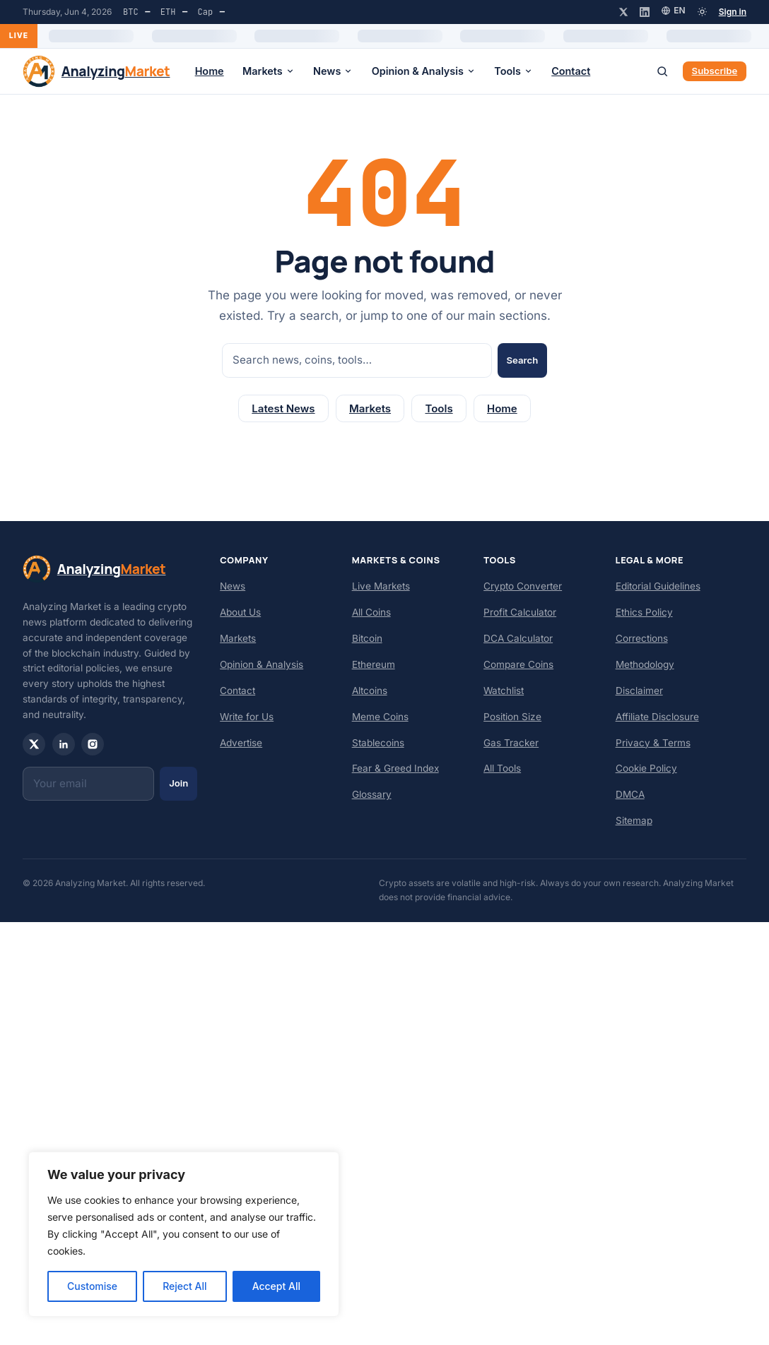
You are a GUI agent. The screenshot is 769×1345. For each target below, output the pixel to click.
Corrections (642, 638)
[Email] (88, 784)
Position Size (512, 716)
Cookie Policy (646, 768)
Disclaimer (639, 690)
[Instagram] (92, 744)
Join (178, 783)
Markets (268, 71)
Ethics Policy (644, 612)
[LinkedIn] (645, 12)
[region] (183, 1234)
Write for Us (247, 716)
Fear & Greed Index (395, 768)
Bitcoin (367, 638)
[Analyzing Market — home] (96, 71)
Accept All (276, 1286)
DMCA (630, 794)
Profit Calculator (519, 612)
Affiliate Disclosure (657, 716)
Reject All (184, 1286)
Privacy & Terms (653, 742)
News (333, 71)
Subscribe (715, 70)
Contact (570, 71)
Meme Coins (380, 716)
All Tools (502, 768)
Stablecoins (378, 742)
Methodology (645, 664)
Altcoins (369, 690)
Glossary (372, 794)
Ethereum (373, 664)
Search (522, 360)
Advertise (241, 742)
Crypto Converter (522, 586)
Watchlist (503, 690)
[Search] (662, 71)
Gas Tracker (511, 742)
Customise (92, 1286)
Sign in (732, 11)
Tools (513, 71)
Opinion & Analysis (424, 71)
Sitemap (634, 820)
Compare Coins (518, 664)
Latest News (283, 408)
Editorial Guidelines (658, 586)
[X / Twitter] (623, 12)
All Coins (371, 612)
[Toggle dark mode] (702, 11)
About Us (240, 612)
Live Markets (381, 586)
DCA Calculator (518, 638)
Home (209, 71)
